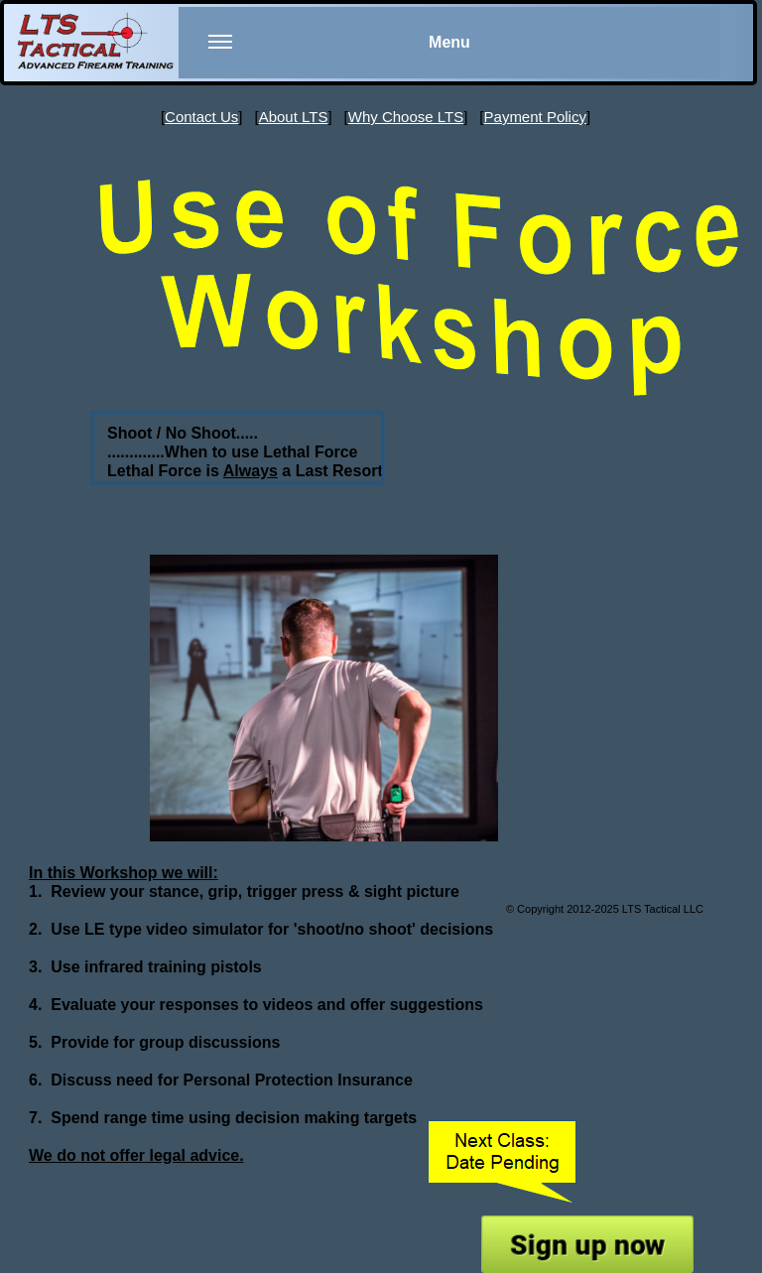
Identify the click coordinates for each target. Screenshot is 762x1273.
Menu (339, 54)
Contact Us (201, 116)
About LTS (293, 116)
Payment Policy (535, 116)
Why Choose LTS (405, 116)
